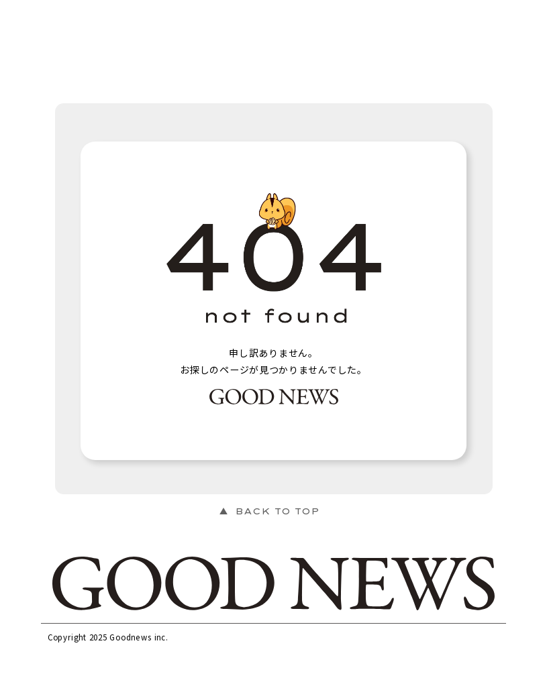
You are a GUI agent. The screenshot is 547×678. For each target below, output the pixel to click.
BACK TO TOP (277, 511)
